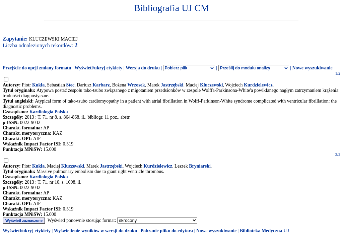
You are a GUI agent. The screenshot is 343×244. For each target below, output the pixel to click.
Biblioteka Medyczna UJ (264, 230)
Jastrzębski (172, 84)
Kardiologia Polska (48, 111)
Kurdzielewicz (258, 84)
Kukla (38, 84)
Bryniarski (200, 166)
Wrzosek (136, 84)
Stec (70, 84)
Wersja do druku (143, 67)
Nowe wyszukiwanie (312, 67)
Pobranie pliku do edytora (166, 230)
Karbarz (101, 84)
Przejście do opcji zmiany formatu (37, 67)
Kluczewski (211, 84)
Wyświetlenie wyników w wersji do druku (95, 230)
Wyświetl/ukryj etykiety (98, 67)
